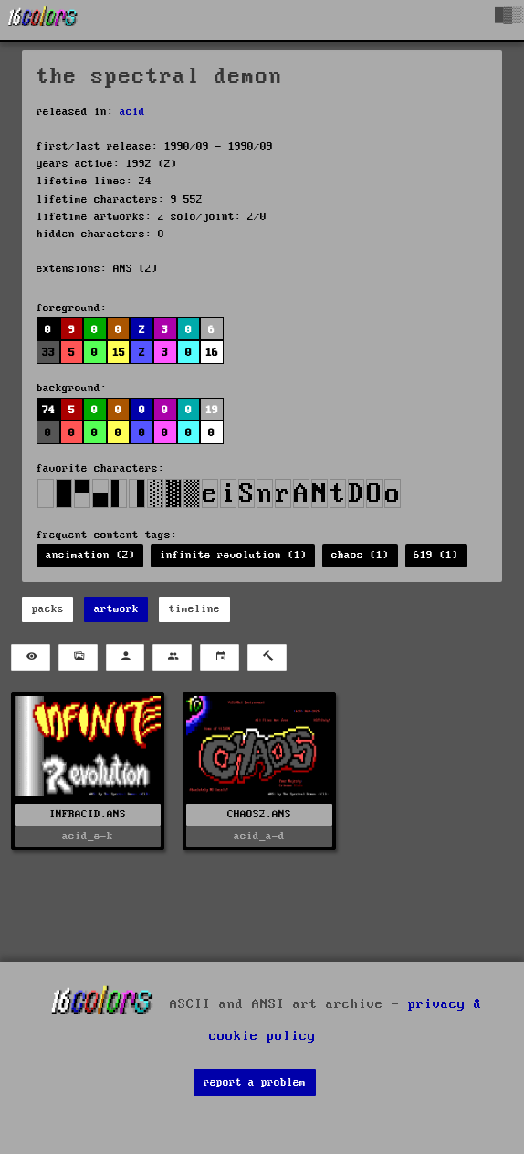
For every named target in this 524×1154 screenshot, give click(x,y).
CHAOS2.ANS (259, 814)
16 (211, 353)
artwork (116, 609)
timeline (194, 609)
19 (211, 410)
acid (132, 112)
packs (48, 609)
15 (118, 353)
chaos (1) (360, 555)
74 (48, 410)
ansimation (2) (90, 555)
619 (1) (436, 555)
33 (48, 353)
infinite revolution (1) (233, 555)
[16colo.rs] (43, 20)
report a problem (255, 1082)
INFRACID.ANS (87, 814)
